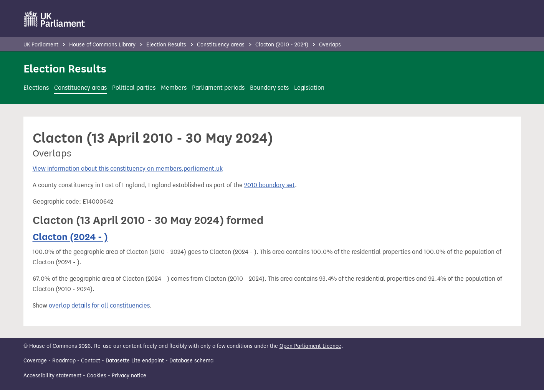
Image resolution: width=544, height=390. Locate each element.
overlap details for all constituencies (99, 305)
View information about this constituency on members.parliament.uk (128, 168)
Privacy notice (129, 375)
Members (174, 87)
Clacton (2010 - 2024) (282, 44)
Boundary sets (269, 87)
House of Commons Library (102, 44)
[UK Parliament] (54, 19)
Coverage (35, 360)
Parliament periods (218, 87)
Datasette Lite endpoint (135, 360)
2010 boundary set (269, 185)
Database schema (191, 360)
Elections (36, 87)
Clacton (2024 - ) (70, 237)
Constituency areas (221, 44)
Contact (90, 360)
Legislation (309, 87)
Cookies (96, 375)
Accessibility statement (52, 375)
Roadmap (64, 360)
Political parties (133, 87)
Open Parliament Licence (310, 346)
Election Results (166, 44)
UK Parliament (40, 44)
